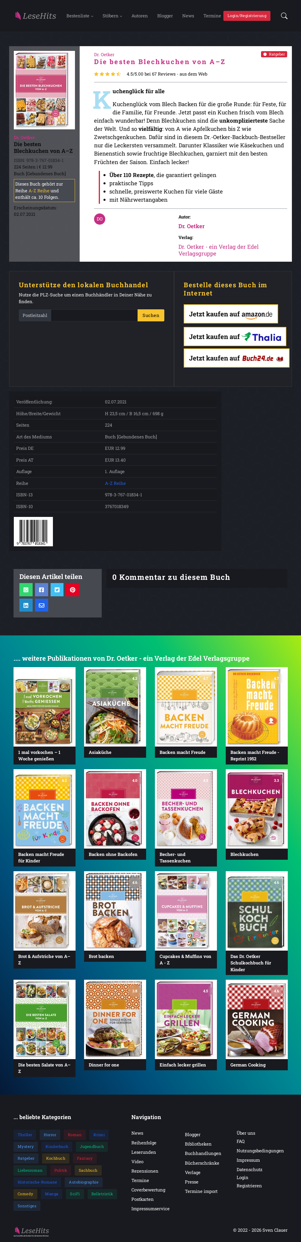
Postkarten (142, 1199)
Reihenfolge (143, 1143)
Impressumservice (150, 1209)
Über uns (246, 1133)
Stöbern (110, 16)
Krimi (99, 1134)
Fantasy (85, 1158)
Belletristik (102, 1194)
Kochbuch (55, 1158)
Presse (191, 1182)
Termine (212, 16)
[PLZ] (94, 316)
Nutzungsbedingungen (260, 1150)
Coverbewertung (148, 1190)
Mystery (26, 1146)
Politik (60, 1170)
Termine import (201, 1191)
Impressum (248, 1160)
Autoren (139, 16)
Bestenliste (77, 16)
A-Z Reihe (39, 190)
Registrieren (249, 1185)
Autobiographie (83, 1182)
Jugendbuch (92, 1146)
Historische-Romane (37, 1182)
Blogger (165, 16)
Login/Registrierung (247, 15)
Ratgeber (274, 54)
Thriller (25, 1134)
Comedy (26, 1194)
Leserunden (143, 1152)
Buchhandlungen (203, 1153)
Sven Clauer (274, 1230)
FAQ (241, 1141)
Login (242, 1178)
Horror (50, 1134)
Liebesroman (30, 1170)
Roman (75, 1134)
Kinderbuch (57, 1146)
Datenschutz (249, 1170)
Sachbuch (88, 1170)
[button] (282, 16)
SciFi (75, 1194)
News (188, 16)
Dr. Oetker (191, 226)
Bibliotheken (198, 1144)
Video (137, 1161)
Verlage (192, 1172)
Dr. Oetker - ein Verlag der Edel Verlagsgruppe (218, 250)
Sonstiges (27, 1205)
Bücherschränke (202, 1163)
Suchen (151, 315)
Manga (51, 1194)
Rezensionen (144, 1171)
